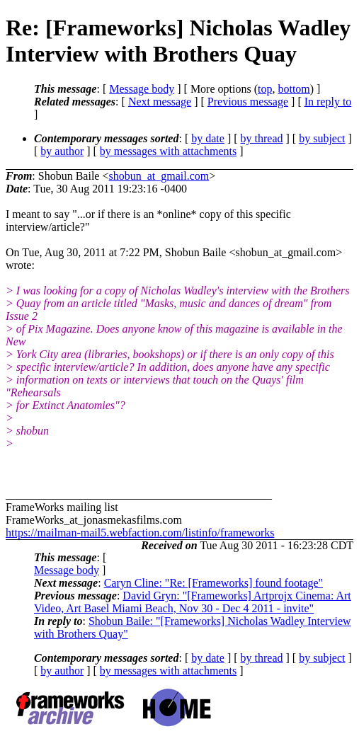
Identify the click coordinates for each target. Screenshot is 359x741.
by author (62, 151)
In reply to (328, 102)
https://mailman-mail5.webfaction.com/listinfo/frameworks (140, 533)
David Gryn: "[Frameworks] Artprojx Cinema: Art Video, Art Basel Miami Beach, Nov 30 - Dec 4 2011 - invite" (192, 602)
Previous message (247, 102)
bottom (293, 89)
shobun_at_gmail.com (158, 176)
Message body (141, 89)
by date (207, 138)
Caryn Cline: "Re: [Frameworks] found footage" (213, 583)
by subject (322, 138)
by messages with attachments (168, 151)
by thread (262, 138)
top (265, 89)
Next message (159, 102)
